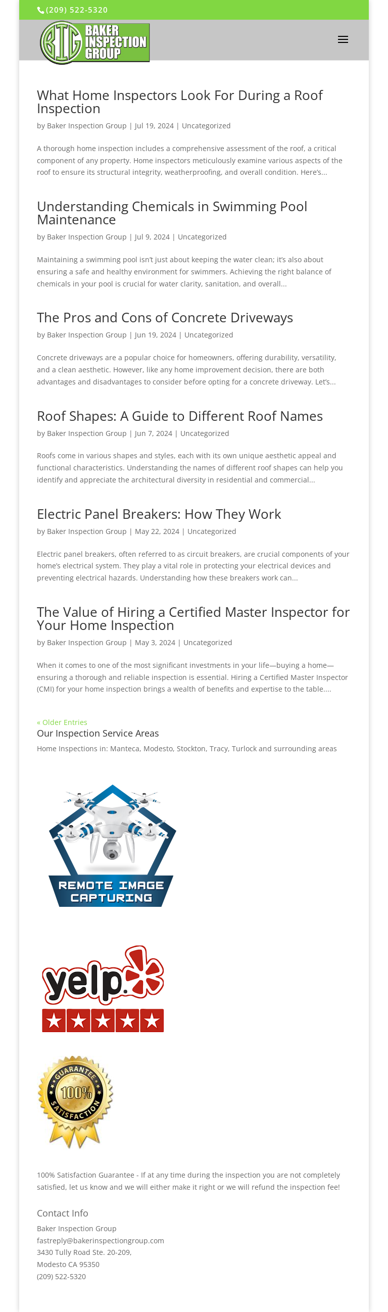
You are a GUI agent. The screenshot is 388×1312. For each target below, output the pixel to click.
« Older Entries (62, 722)
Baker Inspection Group (87, 125)
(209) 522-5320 (77, 10)
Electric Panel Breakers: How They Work (159, 514)
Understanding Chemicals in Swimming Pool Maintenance (172, 212)
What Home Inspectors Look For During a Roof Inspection (180, 101)
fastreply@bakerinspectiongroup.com (100, 1240)
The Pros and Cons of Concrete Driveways (165, 317)
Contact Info (62, 1213)
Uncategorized (206, 125)
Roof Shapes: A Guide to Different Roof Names (180, 416)
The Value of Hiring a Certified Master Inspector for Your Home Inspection (193, 618)
